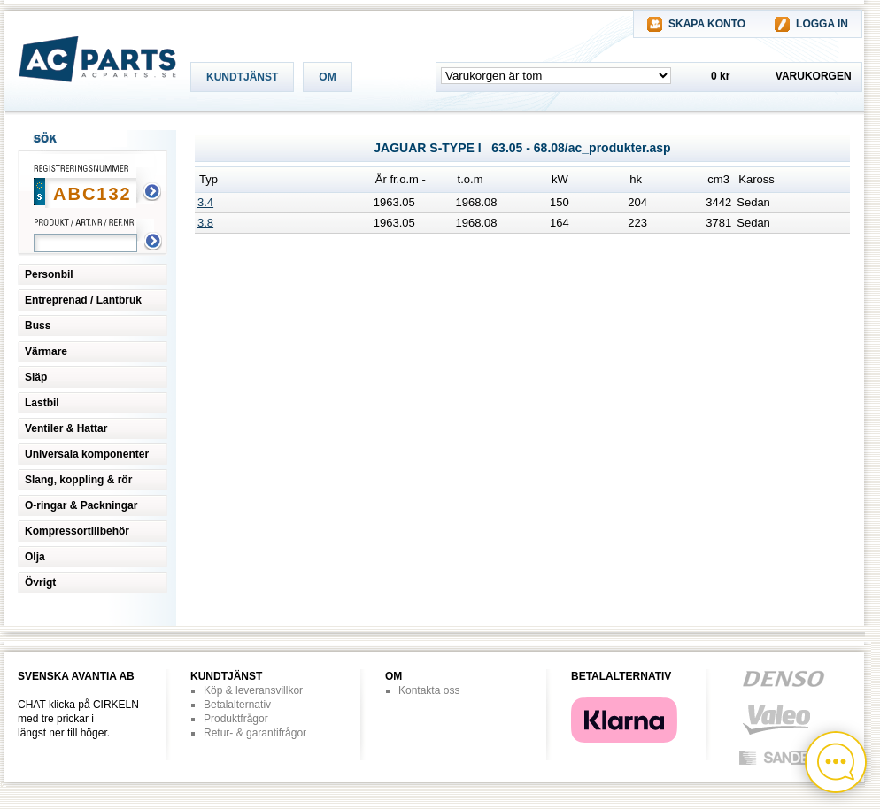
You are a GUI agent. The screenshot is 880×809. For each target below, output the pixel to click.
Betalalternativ (237, 704)
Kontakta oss (428, 690)
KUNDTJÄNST (242, 77)
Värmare (46, 351)
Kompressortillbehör (77, 531)
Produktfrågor (236, 719)
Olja (35, 557)
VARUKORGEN (814, 76)
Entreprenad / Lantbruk (83, 300)
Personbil (49, 274)
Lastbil (42, 403)
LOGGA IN (822, 24)
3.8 (205, 222)
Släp (36, 377)
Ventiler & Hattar (66, 428)
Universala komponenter (87, 454)
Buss (37, 326)
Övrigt (40, 582)
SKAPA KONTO (706, 24)
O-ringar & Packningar (81, 505)
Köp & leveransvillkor (253, 690)
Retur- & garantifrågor (255, 733)
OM (327, 77)
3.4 (205, 202)
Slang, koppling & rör (78, 480)
